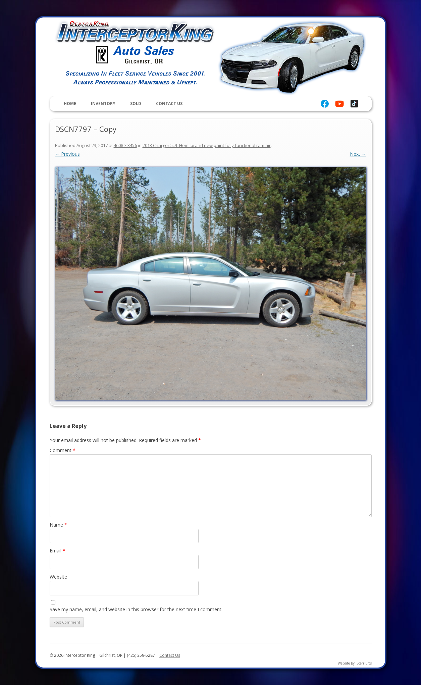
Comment (62, 450)
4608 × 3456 (125, 145)
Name (58, 525)
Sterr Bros (364, 663)
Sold (135, 103)
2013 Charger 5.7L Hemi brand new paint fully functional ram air (207, 145)
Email (57, 550)
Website (58, 577)
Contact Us (169, 103)
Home (70, 103)
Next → (358, 154)
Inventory (103, 103)
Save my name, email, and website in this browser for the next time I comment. (136, 609)
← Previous (67, 154)
